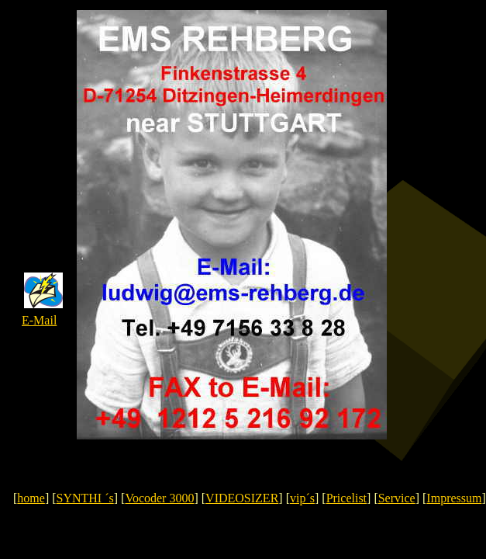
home (31, 498)
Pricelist (346, 498)
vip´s (302, 498)
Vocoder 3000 (159, 498)
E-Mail (39, 320)
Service (396, 498)
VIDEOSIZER (241, 498)
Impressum (453, 498)
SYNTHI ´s (85, 498)
